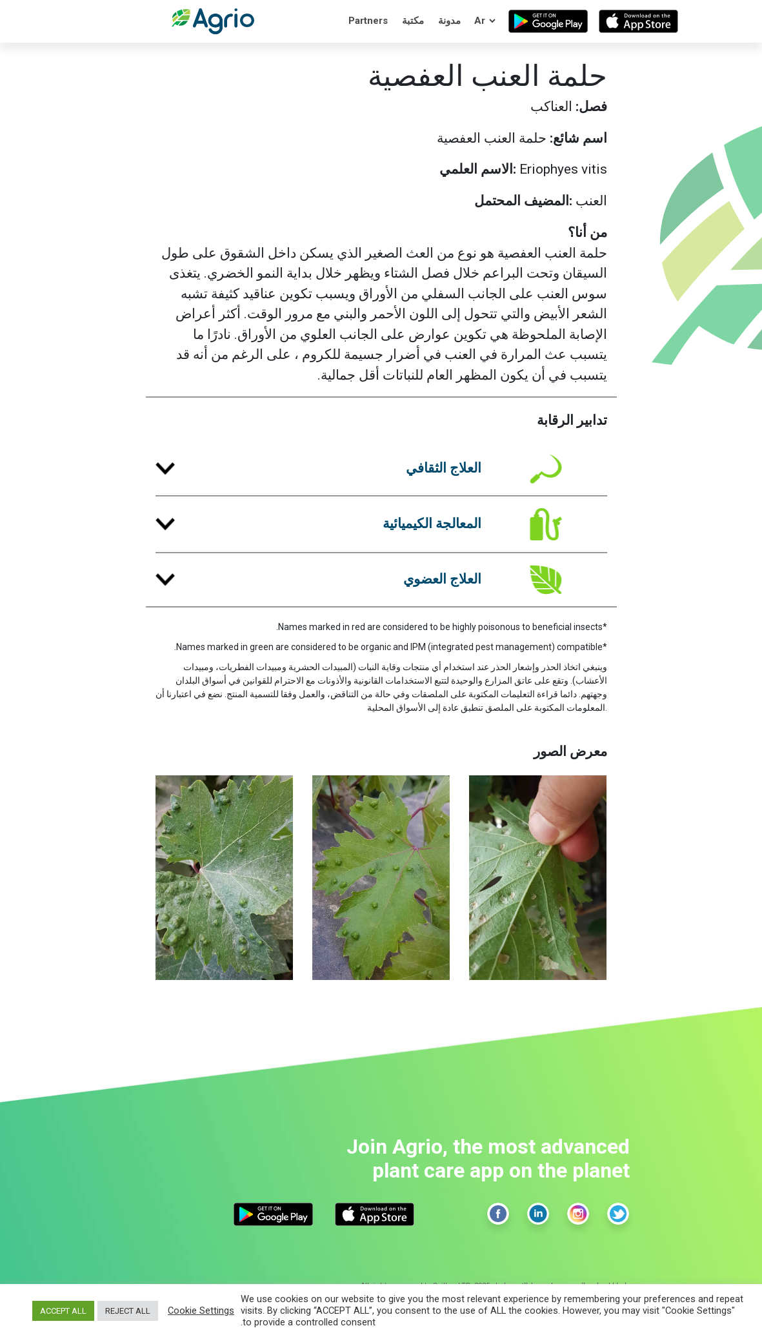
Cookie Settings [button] (201, 1310)
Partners (368, 20)
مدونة (449, 20)
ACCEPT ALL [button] (63, 1311)
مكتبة (413, 20)
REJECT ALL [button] (127, 1311)
